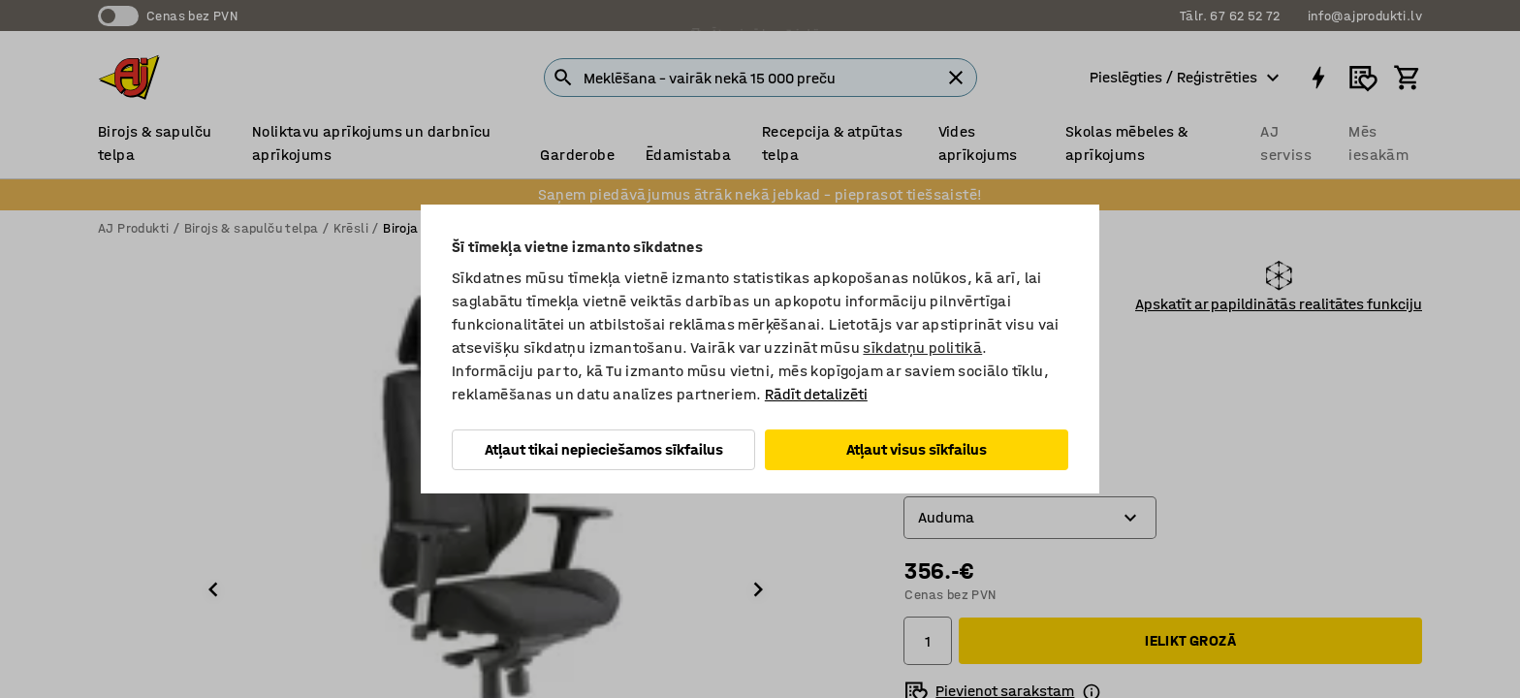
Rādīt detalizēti (816, 394)
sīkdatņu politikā (922, 347)
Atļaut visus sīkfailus (916, 449)
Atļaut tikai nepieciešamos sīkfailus (604, 449)
